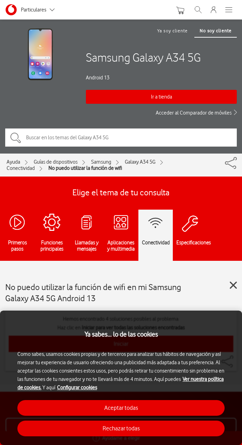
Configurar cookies (77, 387)
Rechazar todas (121, 428)
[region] (121, 378)
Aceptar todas (121, 407)
